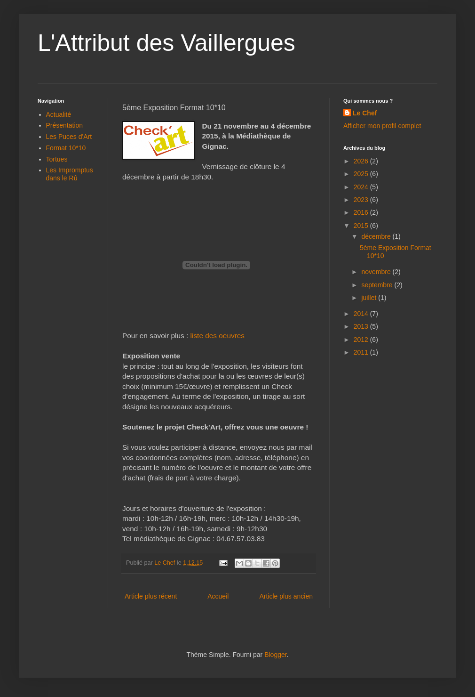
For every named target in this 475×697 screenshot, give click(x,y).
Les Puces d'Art (69, 136)
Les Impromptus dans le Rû (69, 174)
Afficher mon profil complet (382, 126)
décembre (376, 236)
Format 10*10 (66, 148)
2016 (362, 212)
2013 (362, 326)
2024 (362, 187)
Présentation (64, 125)
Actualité (58, 114)
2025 (362, 174)
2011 (362, 352)
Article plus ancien (286, 596)
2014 (362, 313)
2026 (362, 161)
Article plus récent (151, 596)
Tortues (57, 159)
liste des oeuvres (217, 336)
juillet (369, 297)
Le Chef (365, 113)
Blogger (275, 654)
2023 (362, 199)
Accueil (218, 596)
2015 (362, 225)
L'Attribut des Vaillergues (166, 43)
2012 (362, 339)
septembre (377, 285)
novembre (376, 272)
